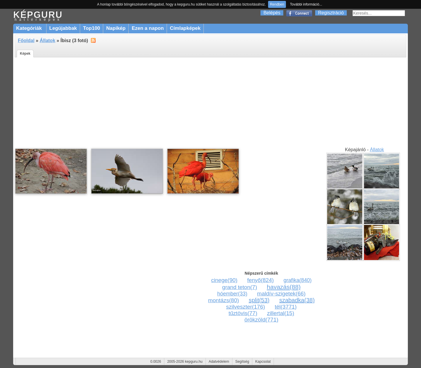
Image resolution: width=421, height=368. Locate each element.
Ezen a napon (148, 28)
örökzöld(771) (261, 320)
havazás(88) (284, 286)
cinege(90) (224, 280)
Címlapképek (185, 28)
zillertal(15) (280, 313)
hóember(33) (232, 294)
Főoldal (26, 40)
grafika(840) (298, 280)
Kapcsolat (263, 362)
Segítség (242, 362)
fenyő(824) (260, 280)
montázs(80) (223, 300)
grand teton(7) (239, 287)
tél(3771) (286, 307)
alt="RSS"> (93, 40)
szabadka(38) (297, 300)
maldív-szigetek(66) (281, 293)
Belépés (271, 12)
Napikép (115, 28)
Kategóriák (29, 28)
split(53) (259, 300)
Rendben (277, 4)
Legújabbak (63, 28)
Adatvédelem (219, 362)
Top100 (91, 28)
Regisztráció (331, 12)
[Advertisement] (210, 102)
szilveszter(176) (245, 307)
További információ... (306, 4)
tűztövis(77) (243, 313)
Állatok (47, 40)
